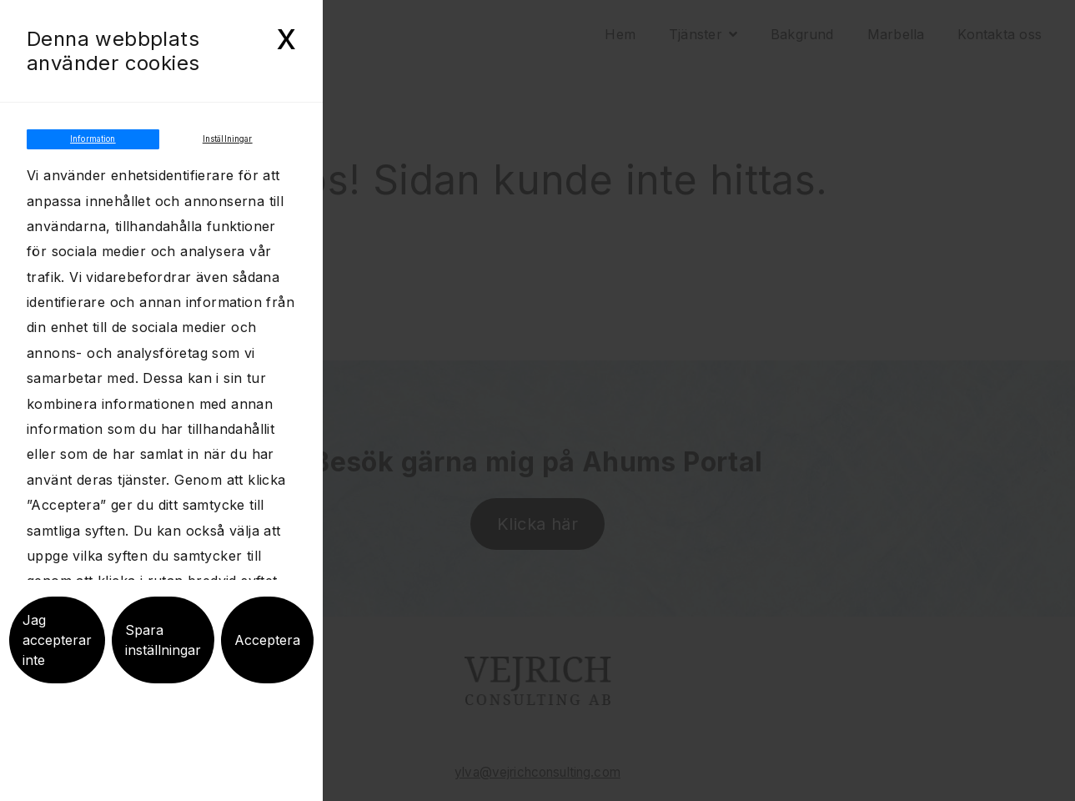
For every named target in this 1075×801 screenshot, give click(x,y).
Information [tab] (93, 148)
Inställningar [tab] (228, 148)
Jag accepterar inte (57, 658)
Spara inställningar (163, 658)
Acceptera (267, 658)
